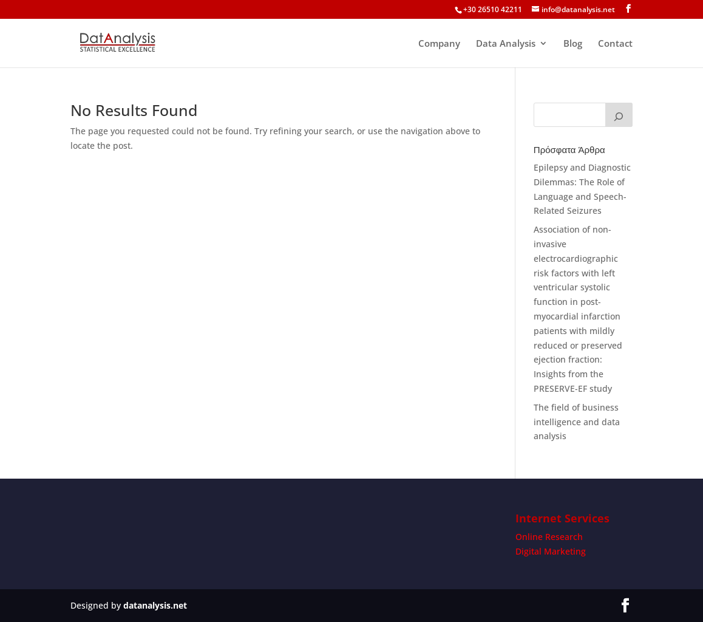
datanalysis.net (155, 605)
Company (439, 44)
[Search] (619, 115)
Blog (572, 44)
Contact (615, 44)
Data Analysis (505, 44)
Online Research (549, 536)
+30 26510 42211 (492, 9)
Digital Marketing (550, 551)
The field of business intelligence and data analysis (577, 422)
